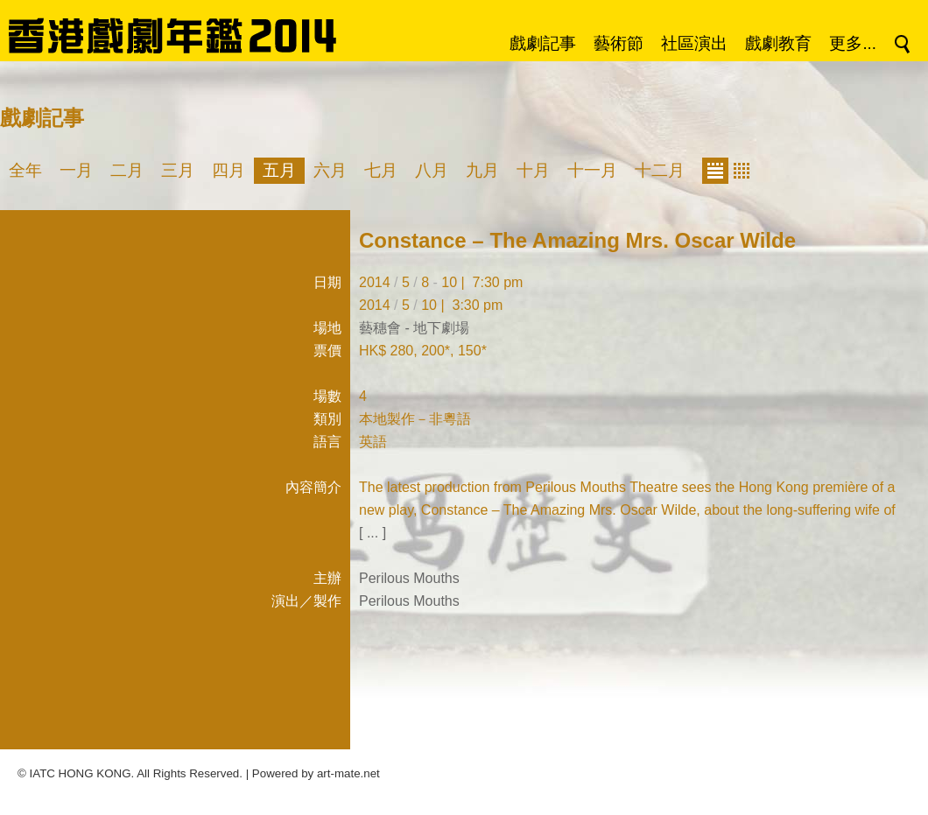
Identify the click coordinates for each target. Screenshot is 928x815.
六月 (330, 170)
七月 (380, 170)
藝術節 (618, 43)
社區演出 (694, 43)
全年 (25, 170)
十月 (533, 170)
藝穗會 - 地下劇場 (414, 327)
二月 (127, 170)
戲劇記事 (543, 43)
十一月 (592, 170)
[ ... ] (372, 532)
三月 (177, 170)
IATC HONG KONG (80, 773)
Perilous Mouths (409, 578)
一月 (76, 170)
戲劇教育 (778, 43)
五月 (279, 170)
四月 (228, 170)
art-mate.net (348, 773)
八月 (431, 170)
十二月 (660, 170)
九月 (482, 170)
